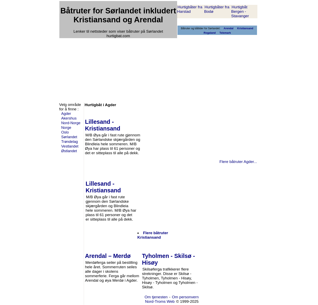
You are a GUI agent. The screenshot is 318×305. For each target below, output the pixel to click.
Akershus (68, 118)
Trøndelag (69, 142)
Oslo (65, 132)
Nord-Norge (71, 123)
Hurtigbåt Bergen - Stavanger (240, 11)
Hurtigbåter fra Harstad (189, 9)
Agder (66, 114)
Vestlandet (69, 146)
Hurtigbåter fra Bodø (216, 9)
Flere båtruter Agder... (238, 162)
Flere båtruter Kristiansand (152, 235)
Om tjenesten (156, 297)
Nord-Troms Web (159, 301)
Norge (66, 128)
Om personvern (185, 297)
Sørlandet (69, 137)
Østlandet (69, 151)
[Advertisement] (158, 67)
